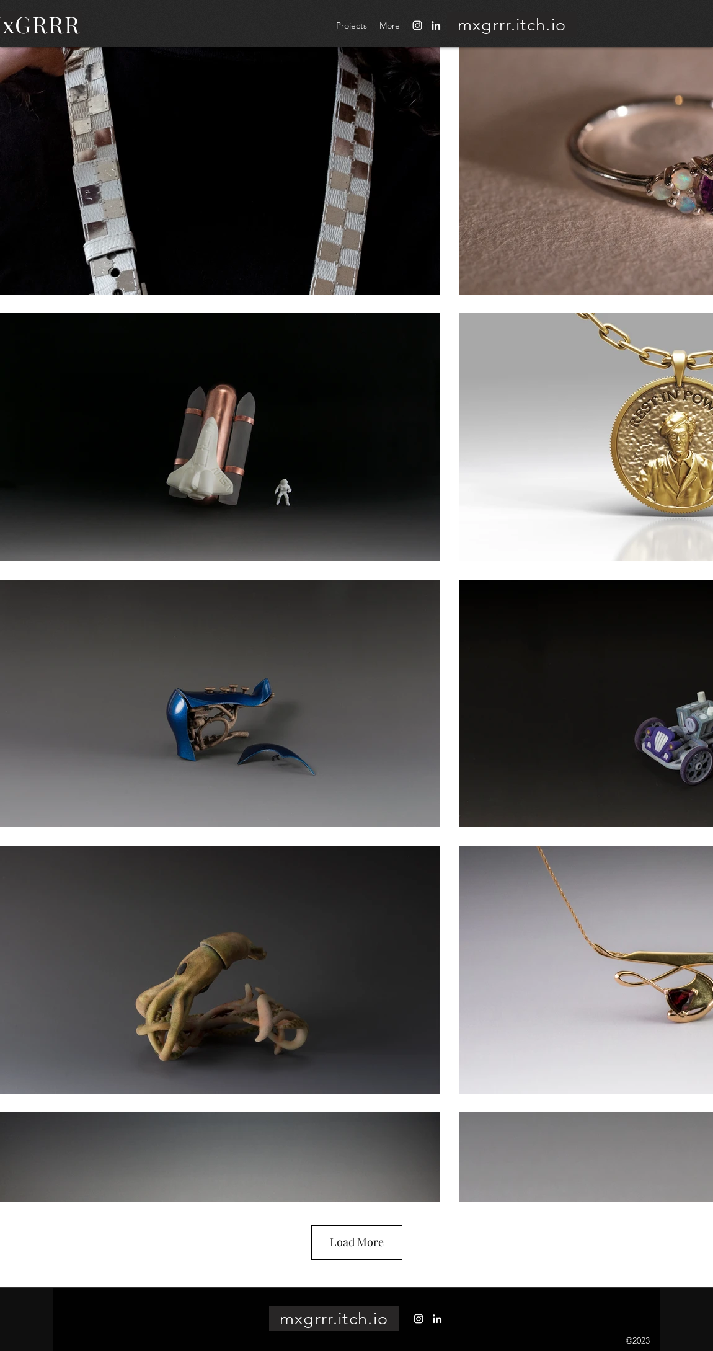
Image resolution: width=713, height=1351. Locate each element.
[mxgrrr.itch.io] (512, 24)
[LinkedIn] (436, 25)
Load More (357, 1241)
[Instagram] (417, 25)
